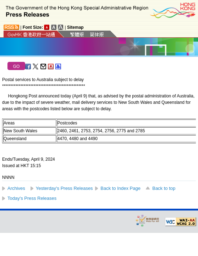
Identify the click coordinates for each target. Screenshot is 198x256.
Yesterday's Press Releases (64, 188)
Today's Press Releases (31, 198)
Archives (16, 188)
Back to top (163, 188)
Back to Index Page (120, 188)
